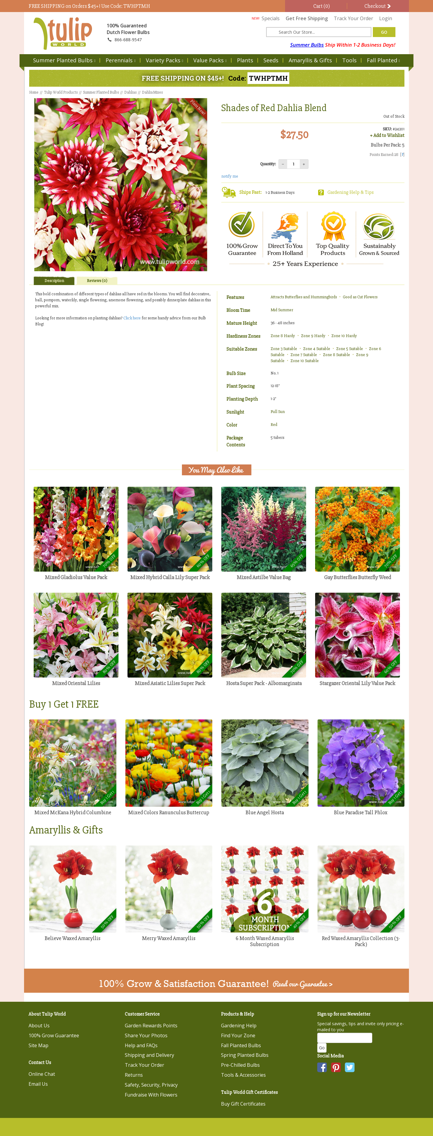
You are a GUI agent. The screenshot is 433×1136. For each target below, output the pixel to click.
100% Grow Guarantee (54, 1035)
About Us (39, 1025)
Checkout (377, 6)
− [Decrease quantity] (283, 164)
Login (385, 18)
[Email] (344, 1038)
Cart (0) (321, 6)
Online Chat (42, 1074)
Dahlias (130, 92)
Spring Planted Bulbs (245, 1055)
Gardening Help (238, 1025)
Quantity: (268, 163)
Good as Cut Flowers (360, 297)
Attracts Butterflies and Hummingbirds (304, 297)
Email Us (38, 1084)
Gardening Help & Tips (350, 192)
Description (54, 280)
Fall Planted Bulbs (241, 1045)
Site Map (38, 1045)
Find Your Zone (238, 1035)
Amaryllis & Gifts (310, 60)
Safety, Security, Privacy (151, 1085)
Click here (132, 318)
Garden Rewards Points (151, 1025)
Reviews (97, 280)
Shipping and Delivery (149, 1055)
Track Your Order (353, 18)
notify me (229, 176)
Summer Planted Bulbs (64, 60)
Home (33, 92)
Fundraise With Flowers (151, 1094)
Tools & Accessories (243, 1075)
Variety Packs (164, 60)
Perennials (120, 60)
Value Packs (209, 60)
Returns (134, 1075)
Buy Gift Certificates (243, 1103)
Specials (266, 18)
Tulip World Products (61, 92)
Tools (349, 60)
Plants (245, 60)
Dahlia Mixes (152, 92)
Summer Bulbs (307, 44)
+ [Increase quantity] (303, 164)
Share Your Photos (146, 1035)
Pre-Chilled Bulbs (240, 1065)
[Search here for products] (318, 32)
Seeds (270, 60)
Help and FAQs (141, 1045)
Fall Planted (383, 60)
